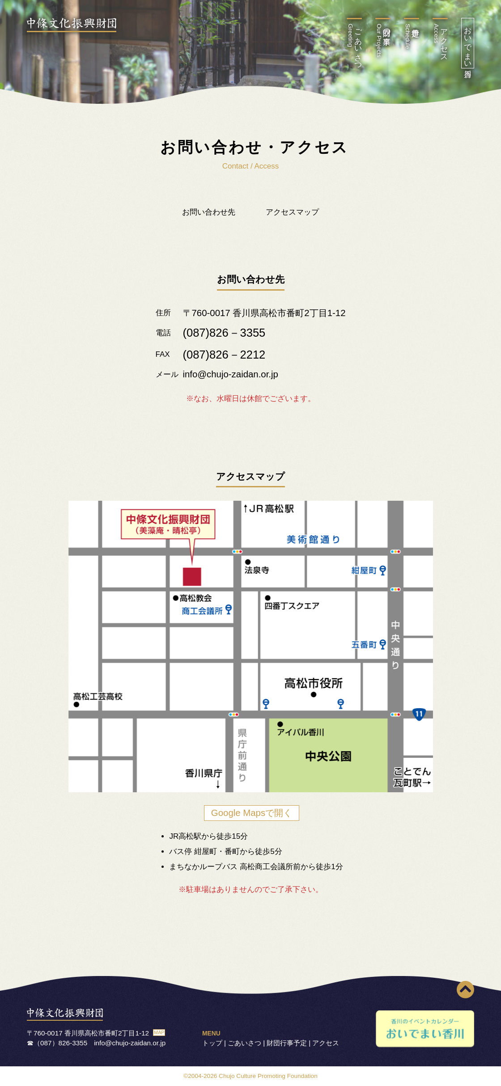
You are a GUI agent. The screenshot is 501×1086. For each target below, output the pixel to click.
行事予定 (407, 36)
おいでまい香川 (467, 43)
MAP (159, 1032)
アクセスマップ (292, 212)
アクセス (440, 41)
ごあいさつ (354, 45)
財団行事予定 (287, 1043)
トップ (212, 1043)
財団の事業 (383, 41)
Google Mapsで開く (251, 813)
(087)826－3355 (224, 332)
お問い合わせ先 (208, 212)
